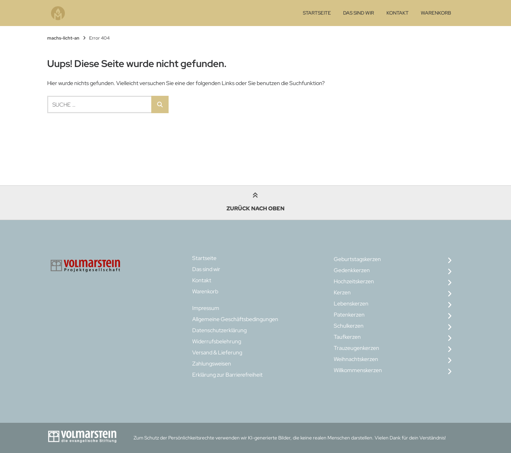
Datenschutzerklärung (219, 330)
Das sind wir (358, 13)
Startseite (317, 13)
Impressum (205, 308)
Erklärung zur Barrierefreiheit (227, 374)
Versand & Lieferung (217, 352)
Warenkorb (436, 13)
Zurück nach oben (255, 202)
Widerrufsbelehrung (216, 341)
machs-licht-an (63, 38)
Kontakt (397, 13)
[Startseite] (58, 13)
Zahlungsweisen (211, 363)
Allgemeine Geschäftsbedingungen (235, 319)
